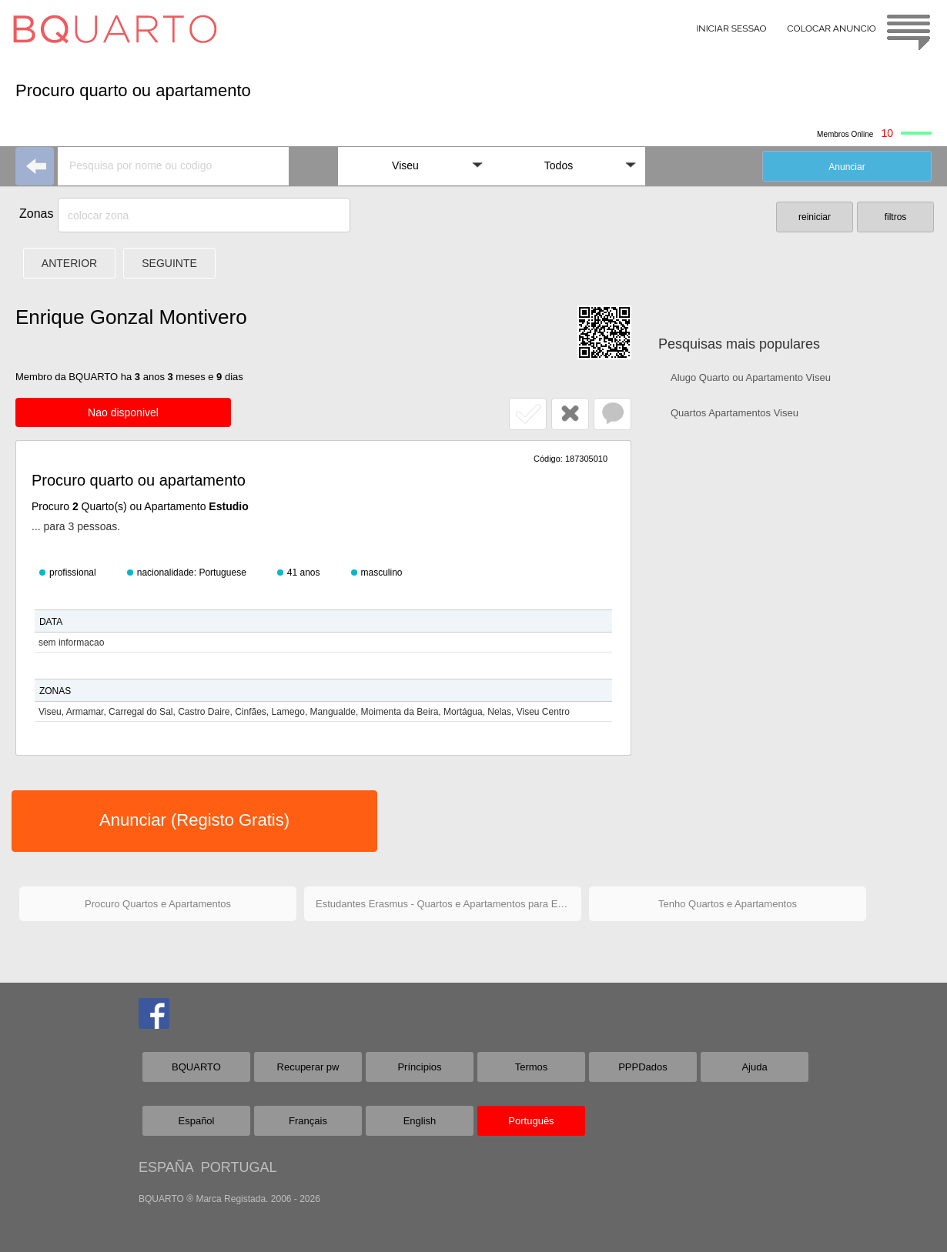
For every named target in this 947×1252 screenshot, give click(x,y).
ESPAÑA (166, 1167)
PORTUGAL (239, 1167)
